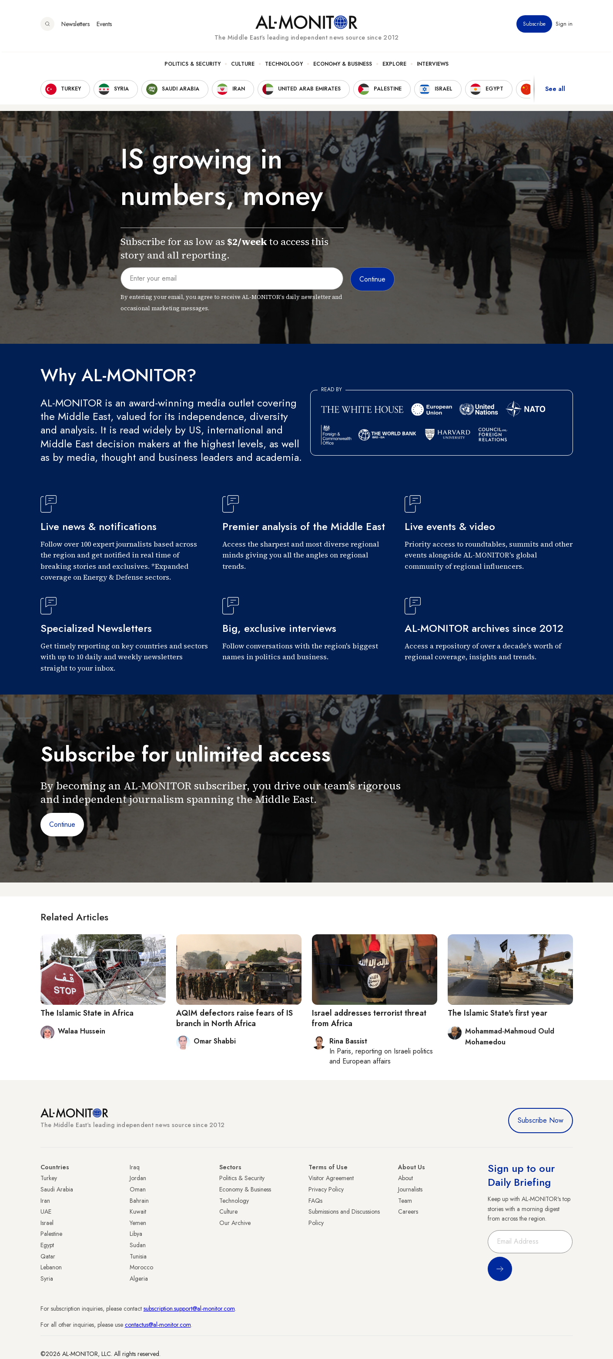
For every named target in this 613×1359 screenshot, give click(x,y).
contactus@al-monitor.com (158, 1324)
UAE (45, 1211)
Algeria (139, 1278)
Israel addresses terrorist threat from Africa (369, 1018)
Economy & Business (342, 65)
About (405, 1178)
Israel (47, 1222)
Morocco (141, 1267)
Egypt (47, 1245)
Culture (243, 65)
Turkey (48, 1178)
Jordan (138, 1178)
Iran (45, 1200)
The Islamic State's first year (497, 1013)
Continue (62, 824)
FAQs (315, 1200)
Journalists (410, 1189)
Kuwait (138, 1211)
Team (405, 1200)
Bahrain (139, 1200)
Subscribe (534, 26)
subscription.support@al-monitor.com (189, 1308)
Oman (138, 1189)
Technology (284, 65)
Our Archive (235, 1222)
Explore (394, 65)
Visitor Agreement (331, 1178)
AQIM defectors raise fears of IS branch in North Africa (234, 1018)
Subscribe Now (540, 1120)
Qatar (47, 1256)
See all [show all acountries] (555, 91)
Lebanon (51, 1267)
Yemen (138, 1222)
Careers (408, 1211)
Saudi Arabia (56, 1189)
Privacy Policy (326, 1189)
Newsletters (75, 25)
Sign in (564, 26)
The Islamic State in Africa (87, 1013)
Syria (46, 1278)
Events (104, 25)
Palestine (51, 1233)
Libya (136, 1233)
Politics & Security (192, 65)
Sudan (138, 1245)
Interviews (433, 65)
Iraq (135, 1167)
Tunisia (138, 1256)
